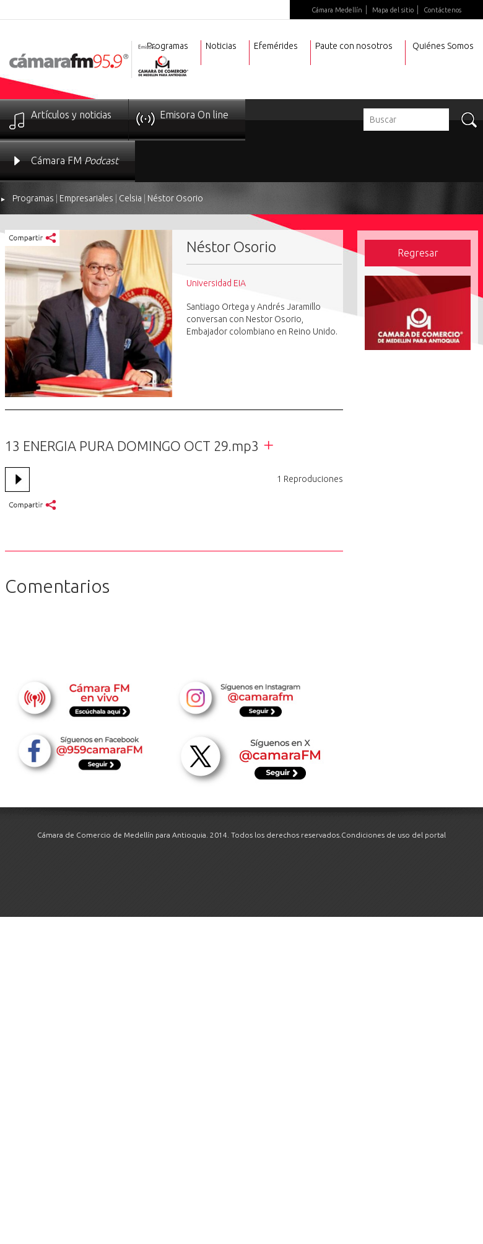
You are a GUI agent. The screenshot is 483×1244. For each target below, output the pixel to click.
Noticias (221, 46)
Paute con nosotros (354, 46)
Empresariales (86, 198)
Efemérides (276, 46)
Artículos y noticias (71, 114)
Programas (33, 198)
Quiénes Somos (443, 46)
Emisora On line (194, 114)
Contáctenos (442, 10)
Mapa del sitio (393, 10)
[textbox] (406, 119)
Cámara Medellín (336, 10)
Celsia (130, 198)
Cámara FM (74, 160)
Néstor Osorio (175, 198)
